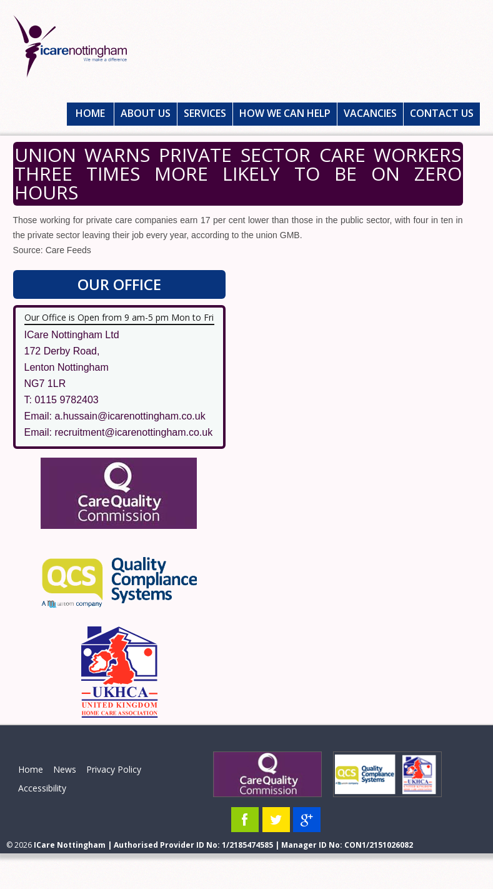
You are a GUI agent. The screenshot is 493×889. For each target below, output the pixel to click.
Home (90, 113)
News (64, 769)
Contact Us (442, 113)
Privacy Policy (113, 769)
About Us (146, 113)
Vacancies (370, 113)
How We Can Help (285, 113)
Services (205, 113)
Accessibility (42, 788)
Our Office (119, 284)
